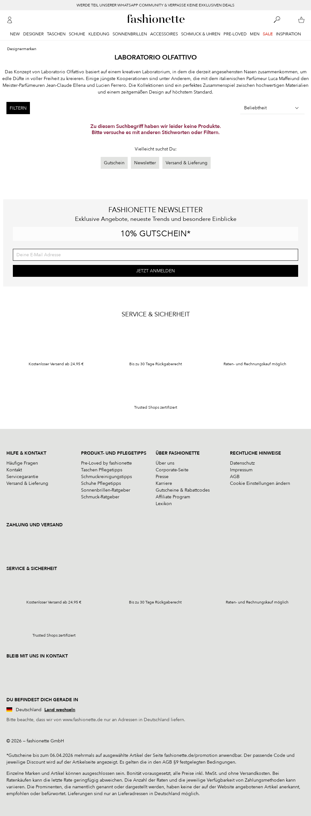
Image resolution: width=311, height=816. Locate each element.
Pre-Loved (235, 34)
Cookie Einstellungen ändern (260, 483)
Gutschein (114, 163)
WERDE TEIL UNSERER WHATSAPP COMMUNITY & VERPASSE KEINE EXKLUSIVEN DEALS (155, 5)
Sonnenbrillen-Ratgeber (105, 490)
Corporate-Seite (172, 470)
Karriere (164, 483)
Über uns (165, 463)
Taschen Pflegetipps (101, 470)
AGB (235, 477)
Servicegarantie (22, 477)
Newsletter (145, 163)
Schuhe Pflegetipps (101, 483)
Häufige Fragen (22, 463)
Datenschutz (242, 463)
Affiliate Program (173, 497)
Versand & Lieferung (186, 163)
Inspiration (288, 34)
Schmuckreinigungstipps (106, 477)
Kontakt (14, 470)
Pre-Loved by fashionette (106, 463)
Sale (268, 34)
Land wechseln (59, 710)
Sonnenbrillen (130, 34)
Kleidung (98, 34)
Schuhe (77, 34)
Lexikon (164, 504)
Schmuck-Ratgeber (100, 497)
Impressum (241, 470)
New (15, 34)
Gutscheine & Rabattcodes (183, 490)
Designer (33, 34)
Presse (162, 477)
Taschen (56, 34)
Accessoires (164, 34)
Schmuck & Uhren (200, 34)
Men (255, 34)
